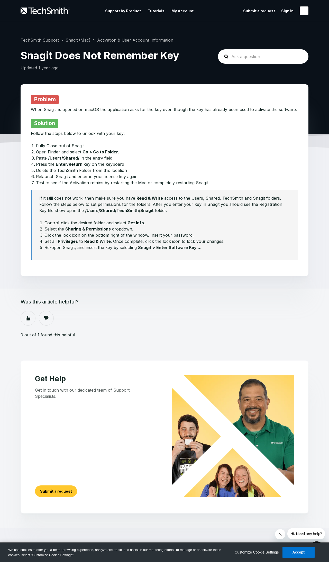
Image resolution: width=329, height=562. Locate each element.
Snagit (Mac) (78, 40)
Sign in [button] (287, 11)
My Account (182, 11)
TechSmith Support (40, 40)
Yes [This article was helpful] (28, 318)
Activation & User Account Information (135, 40)
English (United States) (304, 10)
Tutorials (156, 11)
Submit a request (259, 11)
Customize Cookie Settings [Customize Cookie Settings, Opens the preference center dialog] (257, 552)
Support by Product (123, 11)
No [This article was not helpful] (46, 318)
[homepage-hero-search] (263, 56)
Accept (298, 552)
